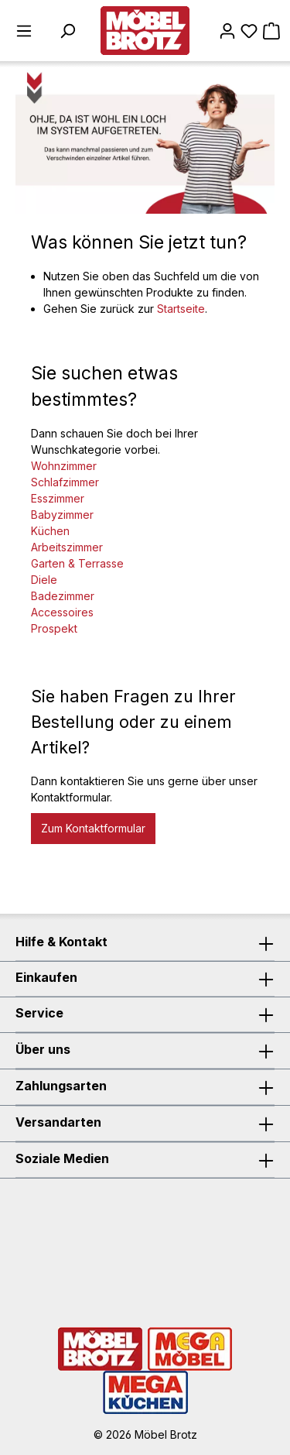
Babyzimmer (62, 514)
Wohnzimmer (64, 465)
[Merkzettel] (249, 30)
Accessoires (62, 612)
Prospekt (54, 628)
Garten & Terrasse (77, 563)
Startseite (181, 308)
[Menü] (24, 30)
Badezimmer (62, 595)
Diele (44, 579)
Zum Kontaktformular (93, 828)
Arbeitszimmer (67, 547)
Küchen (50, 530)
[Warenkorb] (271, 30)
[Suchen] (67, 30)
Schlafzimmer (65, 482)
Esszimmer (57, 498)
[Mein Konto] (227, 30)
